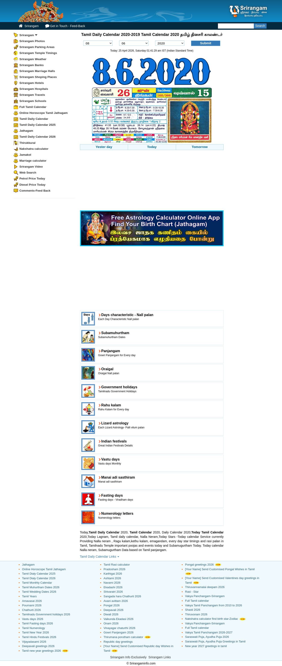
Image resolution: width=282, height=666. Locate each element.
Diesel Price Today (32, 184)
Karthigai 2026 (113, 573)
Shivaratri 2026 (113, 591)
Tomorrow (200, 147)
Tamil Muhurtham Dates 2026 (40, 587)
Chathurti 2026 (31, 610)
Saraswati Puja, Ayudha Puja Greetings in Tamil (215, 641)
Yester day (104, 147)
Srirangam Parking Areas (37, 47)
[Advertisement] (152, 181)
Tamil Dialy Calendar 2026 (39, 578)
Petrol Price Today (32, 178)
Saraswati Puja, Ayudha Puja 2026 (207, 636)
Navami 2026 (112, 582)
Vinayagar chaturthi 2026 (119, 628)
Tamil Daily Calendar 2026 (37, 136)
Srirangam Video (31, 166)
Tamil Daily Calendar (33, 118)
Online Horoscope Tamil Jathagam (43, 113)
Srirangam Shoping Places (38, 77)
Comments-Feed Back (34, 190)
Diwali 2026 (111, 614)
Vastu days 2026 (32, 619)
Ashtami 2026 (112, 578)
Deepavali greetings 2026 (38, 646)
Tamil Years (29, 596)
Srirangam (29, 26)
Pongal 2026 (112, 605)
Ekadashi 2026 (113, 587)
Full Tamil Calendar (32, 107)
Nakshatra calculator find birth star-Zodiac (211, 618)
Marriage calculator (32, 160)
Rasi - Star (192, 591)
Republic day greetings (118, 641)
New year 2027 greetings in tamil (206, 646)
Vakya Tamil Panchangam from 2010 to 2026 (213, 605)
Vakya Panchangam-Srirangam (205, 596)
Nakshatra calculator (33, 148)
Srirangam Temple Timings (38, 53)
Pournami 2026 (31, 605)
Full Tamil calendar (197, 600)
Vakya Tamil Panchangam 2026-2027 (208, 632)
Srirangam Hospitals (33, 89)
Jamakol (25, 154)
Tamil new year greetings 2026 (41, 650)
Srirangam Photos (32, 41)
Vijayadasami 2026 (34, 641)
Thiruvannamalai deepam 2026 (204, 587)
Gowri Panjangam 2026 (119, 632)
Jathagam (26, 130)
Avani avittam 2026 (116, 601)
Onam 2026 (111, 623)
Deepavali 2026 (113, 610)
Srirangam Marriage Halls (37, 71)
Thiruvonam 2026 (196, 614)
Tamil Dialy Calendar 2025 (39, 573)
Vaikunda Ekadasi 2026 (119, 619)
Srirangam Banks (31, 65)
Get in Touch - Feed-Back (65, 26)
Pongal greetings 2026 (199, 564)
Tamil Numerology (33, 628)
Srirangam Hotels (31, 83)
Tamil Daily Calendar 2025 (37, 124)
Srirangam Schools (32, 101)
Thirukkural (27, 142)
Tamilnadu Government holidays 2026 (46, 614)
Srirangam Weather (32, 59)
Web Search (27, 172)
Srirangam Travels (32, 94)
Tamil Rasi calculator (117, 564)
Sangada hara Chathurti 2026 (122, 596)
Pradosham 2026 (114, 569)
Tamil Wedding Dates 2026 (39, 591)
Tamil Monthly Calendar (37, 582)
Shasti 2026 (192, 609)
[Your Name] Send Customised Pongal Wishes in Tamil (220, 569)
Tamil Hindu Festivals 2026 (39, 637)
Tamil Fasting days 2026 (37, 623)
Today (152, 147)
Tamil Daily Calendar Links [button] (99, 556)
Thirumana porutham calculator (123, 637)
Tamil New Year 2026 (35, 632)
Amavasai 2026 (32, 601)
